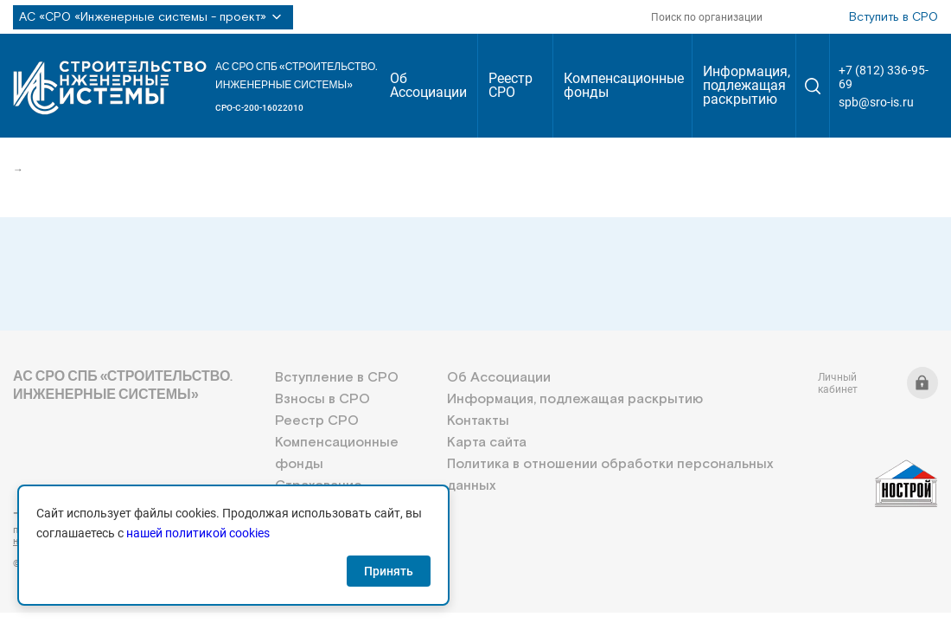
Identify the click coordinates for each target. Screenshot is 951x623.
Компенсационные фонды (624, 85)
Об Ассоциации (428, 85)
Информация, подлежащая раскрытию (746, 85)
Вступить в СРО (893, 17)
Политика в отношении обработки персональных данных (610, 475)
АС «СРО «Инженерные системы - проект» (153, 17)
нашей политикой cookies (198, 533)
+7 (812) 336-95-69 (884, 77)
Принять (388, 571)
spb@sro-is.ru (876, 102)
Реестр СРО (510, 85)
